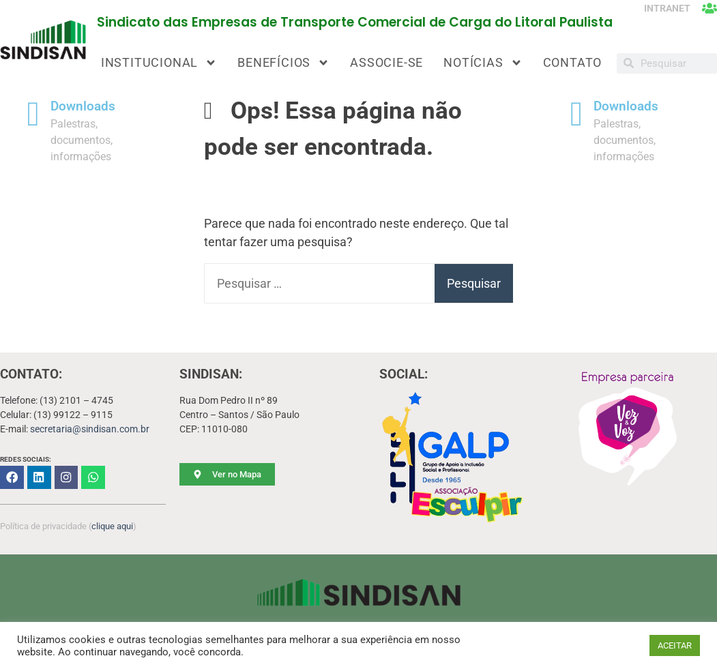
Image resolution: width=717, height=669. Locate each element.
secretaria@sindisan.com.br (89, 428)
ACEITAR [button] (675, 645)
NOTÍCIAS (482, 63)
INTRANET (665, 8)
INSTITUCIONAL (159, 63)
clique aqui (112, 525)
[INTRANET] (709, 8)
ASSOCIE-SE (386, 62)
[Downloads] (33, 114)
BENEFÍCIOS (283, 63)
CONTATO (572, 62)
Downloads (82, 106)
